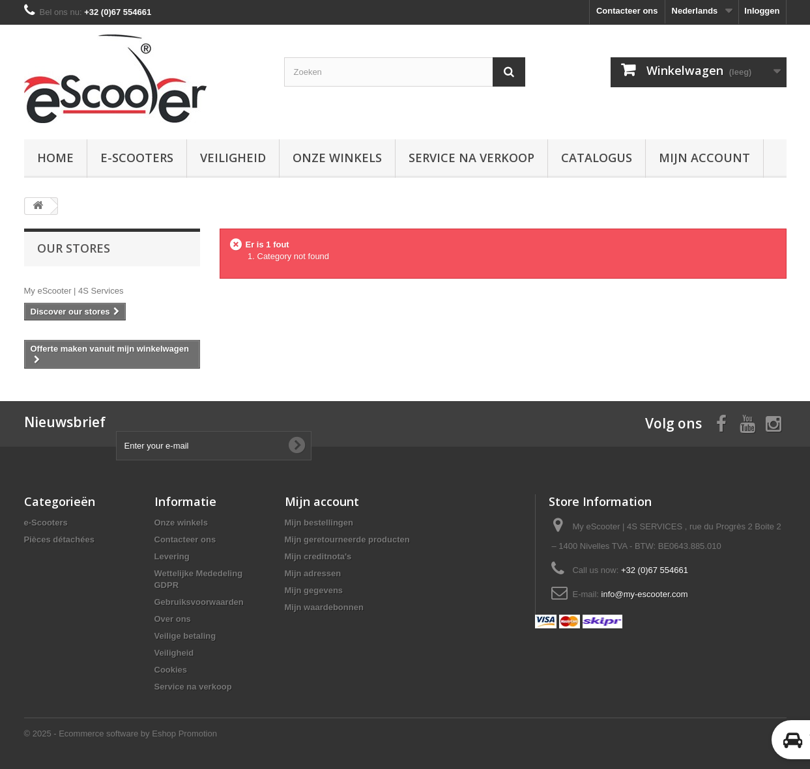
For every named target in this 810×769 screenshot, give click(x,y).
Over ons (172, 619)
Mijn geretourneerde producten (347, 539)
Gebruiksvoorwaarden (199, 602)
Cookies (171, 670)
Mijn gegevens (314, 590)
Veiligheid (233, 157)
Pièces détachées (59, 539)
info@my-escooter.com (644, 594)
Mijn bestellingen (319, 522)
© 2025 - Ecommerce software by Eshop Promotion (120, 733)
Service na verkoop (471, 157)
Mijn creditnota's (318, 556)
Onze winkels (337, 157)
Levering (172, 556)
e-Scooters (136, 157)
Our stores (73, 248)
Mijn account (704, 157)
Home (55, 157)
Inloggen (761, 11)
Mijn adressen (313, 573)
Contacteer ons (627, 11)
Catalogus (596, 157)
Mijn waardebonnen (324, 607)
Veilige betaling (185, 636)
